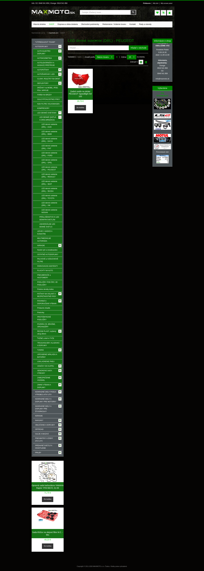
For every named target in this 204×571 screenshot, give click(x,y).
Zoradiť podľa (90, 57)
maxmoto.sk (53, 33)
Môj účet (155, 3)
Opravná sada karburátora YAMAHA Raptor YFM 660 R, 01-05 (47, 486)
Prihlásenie (147, 3)
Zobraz (123, 57)
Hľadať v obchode (138, 48)
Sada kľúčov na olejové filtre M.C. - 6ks (47, 533)
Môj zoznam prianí (166, 3)
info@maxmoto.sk (162, 79)
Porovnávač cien (162, 152)
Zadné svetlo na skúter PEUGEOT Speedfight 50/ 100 (80, 94)
